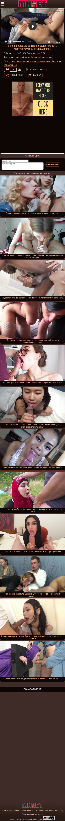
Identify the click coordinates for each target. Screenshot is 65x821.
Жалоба (37, 75)
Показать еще (32, 689)
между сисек (10, 65)
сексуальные (44, 61)
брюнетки (56, 61)
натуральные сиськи (26, 61)
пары (12, 61)
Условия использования (23, 811)
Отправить (52, 164)
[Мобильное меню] (2, 4)
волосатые (46, 57)
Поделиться (16, 75)
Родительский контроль (32, 814)
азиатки (36, 57)
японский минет (23, 57)
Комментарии (37, 69)
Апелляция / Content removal (49, 811)
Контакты (6, 811)
